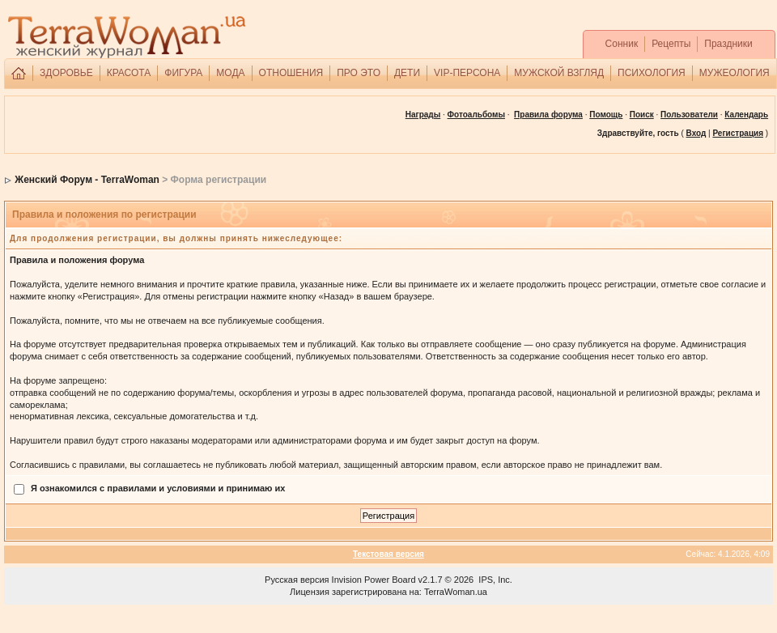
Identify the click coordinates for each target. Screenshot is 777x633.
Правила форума (548, 114)
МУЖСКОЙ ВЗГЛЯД (559, 73)
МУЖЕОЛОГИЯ (734, 73)
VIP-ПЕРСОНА (467, 73)
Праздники (728, 43)
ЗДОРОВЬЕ (66, 73)
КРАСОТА (129, 73)
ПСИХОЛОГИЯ (652, 73)
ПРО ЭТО (358, 73)
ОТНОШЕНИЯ (291, 73)
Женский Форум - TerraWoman (87, 179)
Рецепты (671, 43)
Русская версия (297, 579)
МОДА (230, 73)
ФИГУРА (183, 73)
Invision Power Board (374, 579)
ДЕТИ (407, 73)
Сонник (622, 43)
